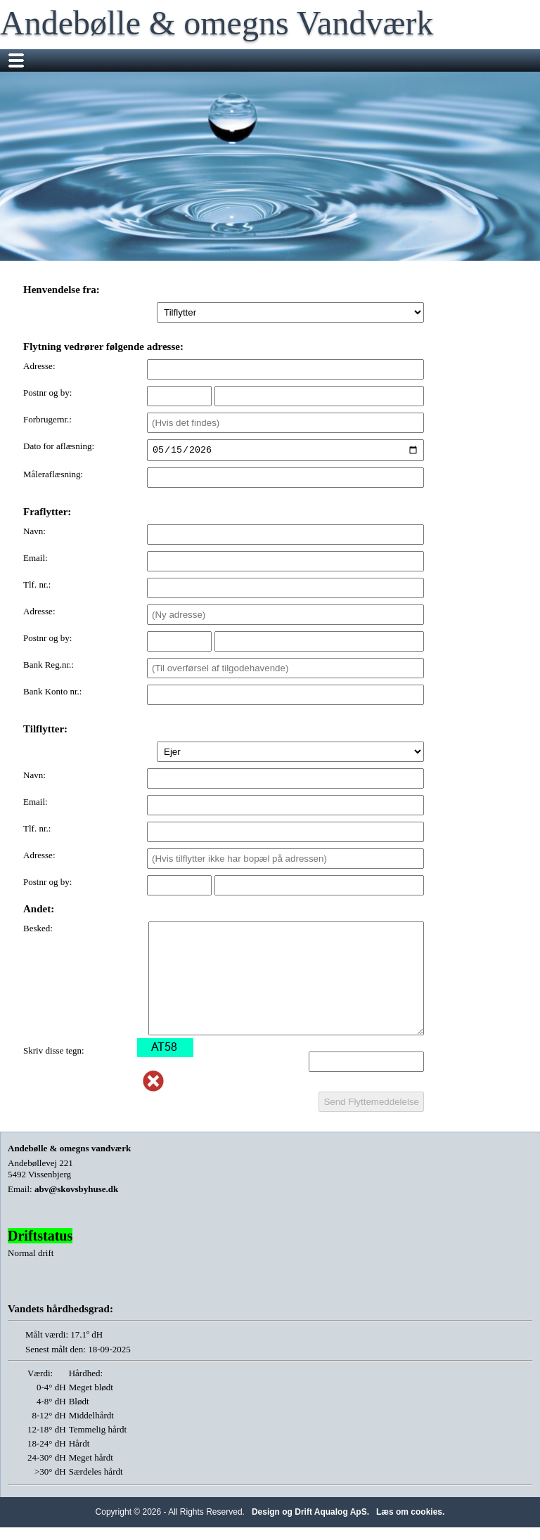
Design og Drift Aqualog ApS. (310, 1514)
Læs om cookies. (410, 1514)
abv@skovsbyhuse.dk (76, 1191)
